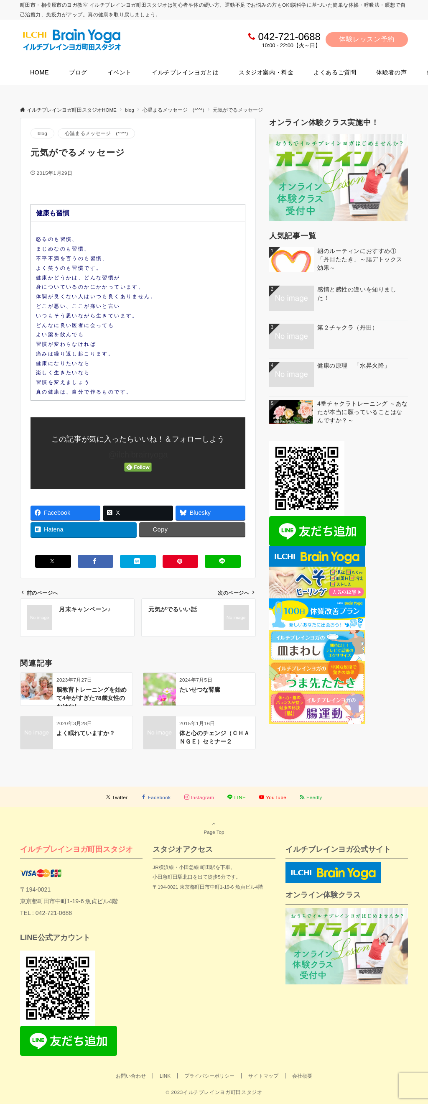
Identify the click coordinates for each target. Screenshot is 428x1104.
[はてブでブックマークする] (138, 561)
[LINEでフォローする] (236, 797)
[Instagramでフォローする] (199, 797)
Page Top (214, 827)
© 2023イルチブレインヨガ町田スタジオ (214, 1092)
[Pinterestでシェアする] (181, 561)
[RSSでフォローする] (311, 797)
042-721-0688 (289, 36)
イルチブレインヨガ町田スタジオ (76, 849)
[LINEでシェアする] (223, 561)
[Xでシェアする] (53, 561)
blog (42, 133)
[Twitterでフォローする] (117, 797)
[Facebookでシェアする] (96, 561)
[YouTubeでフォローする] (272, 797)
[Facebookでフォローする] (156, 797)
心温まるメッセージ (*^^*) (96, 133)
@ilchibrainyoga (138, 454)
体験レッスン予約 (367, 39)
